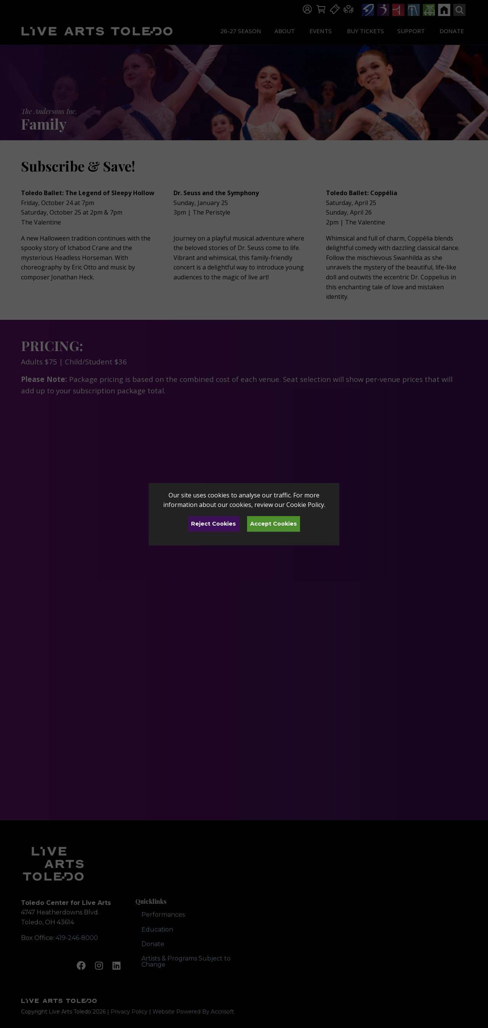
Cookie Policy (305, 504)
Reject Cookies (213, 523)
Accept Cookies (273, 523)
